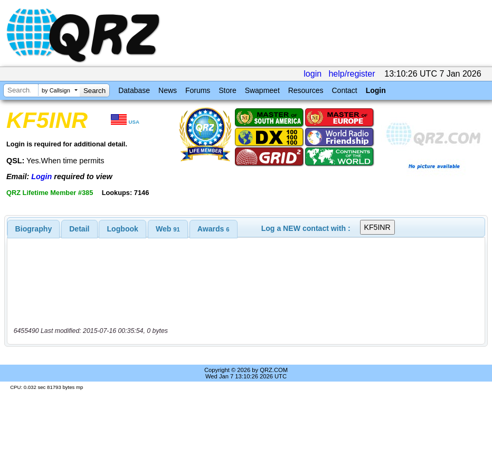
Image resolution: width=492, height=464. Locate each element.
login (312, 73)
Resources (306, 90)
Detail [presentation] (79, 229)
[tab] (33, 229)
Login (376, 90)
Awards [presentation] (213, 229)
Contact (344, 90)
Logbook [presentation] (122, 229)
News (167, 90)
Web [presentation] (168, 229)
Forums (197, 90)
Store (227, 90)
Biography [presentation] (33, 229)
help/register (351, 73)
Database (134, 90)
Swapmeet (262, 90)
